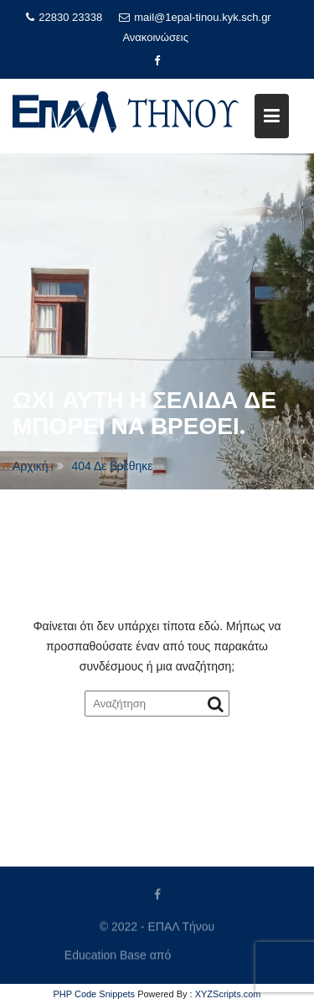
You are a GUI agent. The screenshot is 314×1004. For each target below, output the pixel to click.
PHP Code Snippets (94, 994)
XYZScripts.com (228, 994)
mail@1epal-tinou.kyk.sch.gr (194, 17)
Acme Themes (212, 954)
